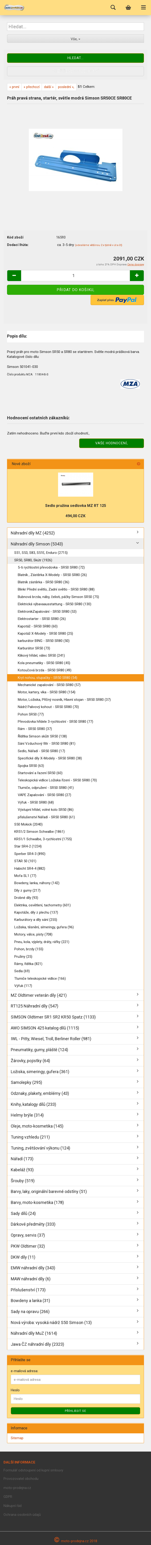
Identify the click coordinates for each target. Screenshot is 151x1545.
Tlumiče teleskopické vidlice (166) (40, 978)
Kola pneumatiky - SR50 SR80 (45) (44, 663)
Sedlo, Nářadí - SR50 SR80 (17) (41, 751)
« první (14, 87)
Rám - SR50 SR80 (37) (35, 729)
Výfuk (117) (23, 986)
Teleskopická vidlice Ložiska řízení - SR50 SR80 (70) (57, 780)
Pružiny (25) (23, 956)
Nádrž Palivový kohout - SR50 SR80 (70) (48, 707)
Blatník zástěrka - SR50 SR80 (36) (43, 582)
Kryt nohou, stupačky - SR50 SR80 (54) (47, 678)
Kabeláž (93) (22, 1169)
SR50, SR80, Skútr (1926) (33, 560)
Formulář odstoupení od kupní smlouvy (33, 1470)
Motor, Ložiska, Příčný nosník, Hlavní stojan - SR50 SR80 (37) (64, 700)
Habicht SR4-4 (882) (29, 868)
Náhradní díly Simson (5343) (37, 543)
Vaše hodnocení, (111, 443)
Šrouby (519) (23, 1180)
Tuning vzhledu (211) (30, 1137)
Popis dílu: (17, 336)
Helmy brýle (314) (27, 1115)
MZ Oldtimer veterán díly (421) (39, 995)
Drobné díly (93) (26, 898)
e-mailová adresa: (24, 1371)
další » (49, 87)
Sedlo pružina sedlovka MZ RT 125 (75, 505)
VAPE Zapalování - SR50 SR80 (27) (44, 795)
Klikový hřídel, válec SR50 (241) (41, 655)
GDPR (8, 1497)
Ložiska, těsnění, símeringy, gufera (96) (44, 927)
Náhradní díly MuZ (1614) (34, 1333)
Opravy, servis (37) (28, 1235)
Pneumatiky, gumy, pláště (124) (39, 1049)
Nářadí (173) (22, 1158)
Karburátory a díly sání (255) (35, 920)
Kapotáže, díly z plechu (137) (36, 912)
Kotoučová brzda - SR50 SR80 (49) (44, 670)
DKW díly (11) (23, 1257)
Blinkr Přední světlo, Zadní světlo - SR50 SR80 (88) (56, 589)
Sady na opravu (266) (30, 1311)
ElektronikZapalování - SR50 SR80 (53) (47, 611)
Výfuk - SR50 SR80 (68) (36, 802)
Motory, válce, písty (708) (33, 934)
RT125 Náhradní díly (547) (34, 1006)
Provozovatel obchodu (21, 1479)
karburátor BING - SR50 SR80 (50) (44, 641)
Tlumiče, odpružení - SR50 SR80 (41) (46, 788)
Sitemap (17, 1438)
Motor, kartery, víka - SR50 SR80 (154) (46, 692)
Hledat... (75, 58)
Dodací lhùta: (18, 245)
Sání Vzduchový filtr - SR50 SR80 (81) (46, 743)
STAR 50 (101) (25, 861)
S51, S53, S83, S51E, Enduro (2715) (41, 553)
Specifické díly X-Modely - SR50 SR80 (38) (50, 758)
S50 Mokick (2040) (28, 824)
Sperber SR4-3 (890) (29, 854)
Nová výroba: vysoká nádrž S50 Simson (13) (51, 1322)
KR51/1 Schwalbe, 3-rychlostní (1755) (43, 839)
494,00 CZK (75, 516)
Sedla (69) (22, 971)
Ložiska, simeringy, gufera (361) (40, 1071)
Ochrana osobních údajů (22, 1515)
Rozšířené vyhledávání (75, 71)
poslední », (66, 87)
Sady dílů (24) (23, 1213)
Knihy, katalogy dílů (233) (33, 1104)
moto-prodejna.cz (17, 1488)
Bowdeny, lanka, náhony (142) (36, 883)
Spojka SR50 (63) (31, 766)
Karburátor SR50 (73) (34, 648)
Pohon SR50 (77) (31, 714)
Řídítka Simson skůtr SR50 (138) (42, 736)
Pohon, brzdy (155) (28, 949)
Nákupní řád (13, 1506)
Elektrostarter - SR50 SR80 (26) (42, 619)
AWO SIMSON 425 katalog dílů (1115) (45, 1027)
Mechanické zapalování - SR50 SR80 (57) (49, 685)
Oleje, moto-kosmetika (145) (37, 1126)
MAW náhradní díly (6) (31, 1278)
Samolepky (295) (26, 1082)
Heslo (15, 1390)
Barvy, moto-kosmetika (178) (37, 1202)
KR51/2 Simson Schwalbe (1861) (39, 831)
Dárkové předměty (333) (33, 1224)
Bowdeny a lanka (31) (30, 1300)
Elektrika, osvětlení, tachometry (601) (42, 905)
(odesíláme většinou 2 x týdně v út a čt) (98, 245)
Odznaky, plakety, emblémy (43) (40, 1093)
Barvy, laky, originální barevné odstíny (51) (49, 1191)
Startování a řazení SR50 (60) (40, 773)
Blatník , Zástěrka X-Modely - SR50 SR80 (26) (52, 575)
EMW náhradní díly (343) (33, 1267)
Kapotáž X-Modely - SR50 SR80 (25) (45, 633)
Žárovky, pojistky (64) (30, 1060)
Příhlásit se (75, 1411)
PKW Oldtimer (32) (28, 1246)
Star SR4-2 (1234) (28, 846)
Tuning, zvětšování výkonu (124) (40, 1148)
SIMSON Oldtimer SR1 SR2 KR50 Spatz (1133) (53, 1017)
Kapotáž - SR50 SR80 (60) (38, 626)
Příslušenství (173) (28, 1289)
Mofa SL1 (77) (25, 876)
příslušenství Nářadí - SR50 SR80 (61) (46, 817)
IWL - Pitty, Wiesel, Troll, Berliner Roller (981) (51, 1038)
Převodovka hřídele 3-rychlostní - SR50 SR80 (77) (55, 721)
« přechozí (32, 87)
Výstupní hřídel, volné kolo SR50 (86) (46, 810)
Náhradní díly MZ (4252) (33, 532)
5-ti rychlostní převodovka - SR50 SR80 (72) (51, 567)
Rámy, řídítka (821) (28, 964)
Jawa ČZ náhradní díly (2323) (37, 1344)
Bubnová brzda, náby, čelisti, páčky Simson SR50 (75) (58, 597)
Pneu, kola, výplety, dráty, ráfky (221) (41, 942)
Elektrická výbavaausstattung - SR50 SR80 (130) (54, 604)
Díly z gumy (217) (27, 890)
